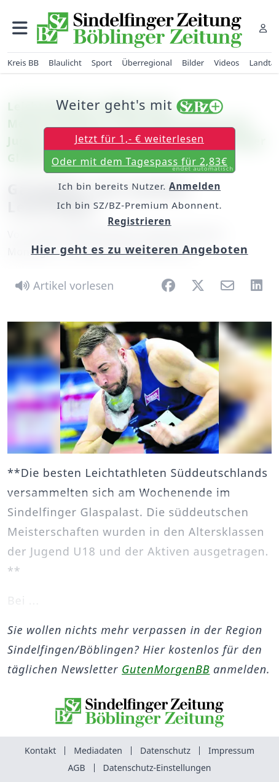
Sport (102, 62)
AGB (76, 767)
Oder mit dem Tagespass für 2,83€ (143, 164)
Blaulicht (65, 62)
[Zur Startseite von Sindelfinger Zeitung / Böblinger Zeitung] (139, 30)
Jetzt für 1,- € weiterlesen (139, 138)
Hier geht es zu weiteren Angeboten (139, 249)
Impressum (231, 750)
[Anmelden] (263, 27)
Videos (226, 62)
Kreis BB (23, 62)
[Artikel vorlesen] (62, 285)
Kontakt (40, 750)
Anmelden (195, 186)
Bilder (193, 62)
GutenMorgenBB (166, 669)
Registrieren (139, 221)
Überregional (147, 62)
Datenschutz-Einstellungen (157, 767)
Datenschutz (165, 750)
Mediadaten (98, 750)
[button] (20, 28)
